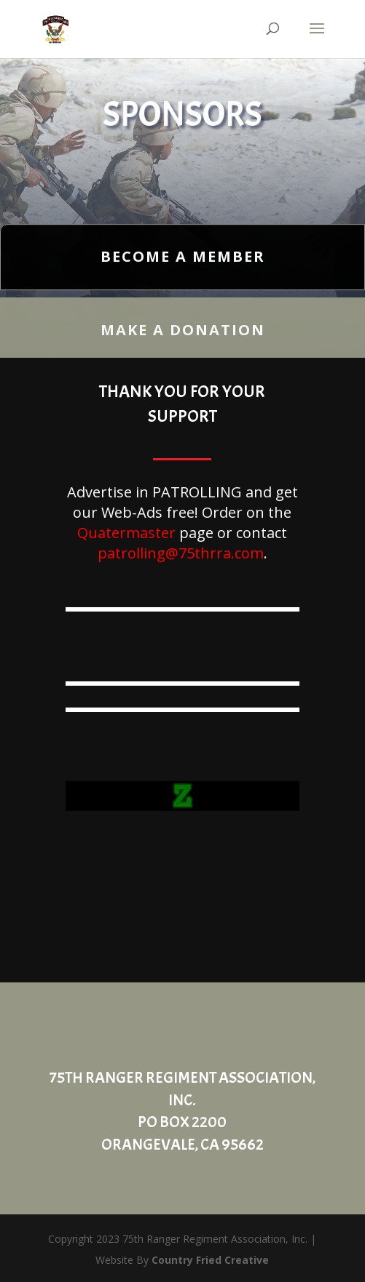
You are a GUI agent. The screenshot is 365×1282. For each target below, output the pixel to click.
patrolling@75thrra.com (181, 553)
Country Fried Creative (210, 1260)
